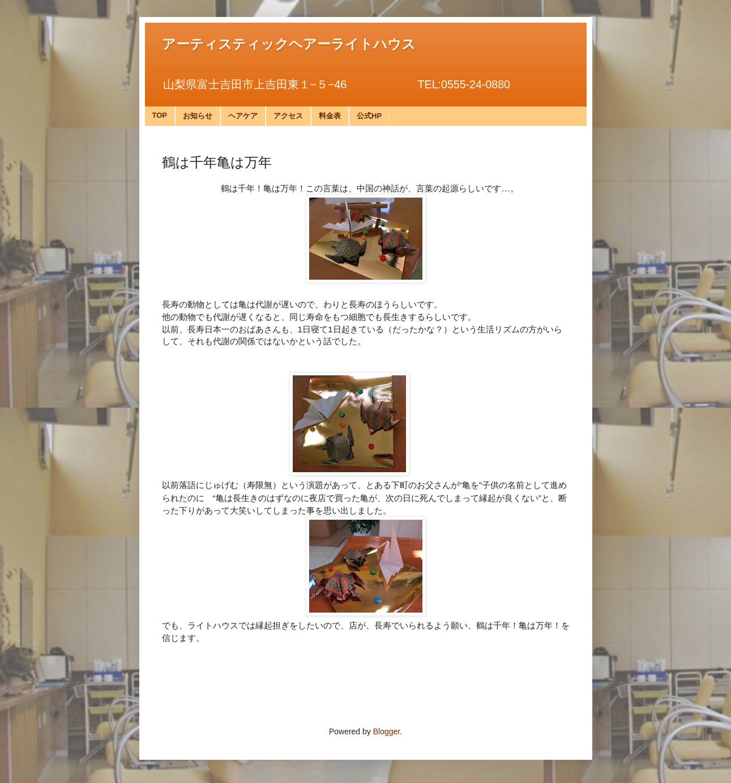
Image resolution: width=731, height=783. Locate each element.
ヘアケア (243, 116)
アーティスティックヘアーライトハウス (289, 44)
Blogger (386, 731)
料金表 (330, 116)
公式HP (369, 116)
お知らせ (197, 116)
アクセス (288, 116)
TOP (160, 115)
